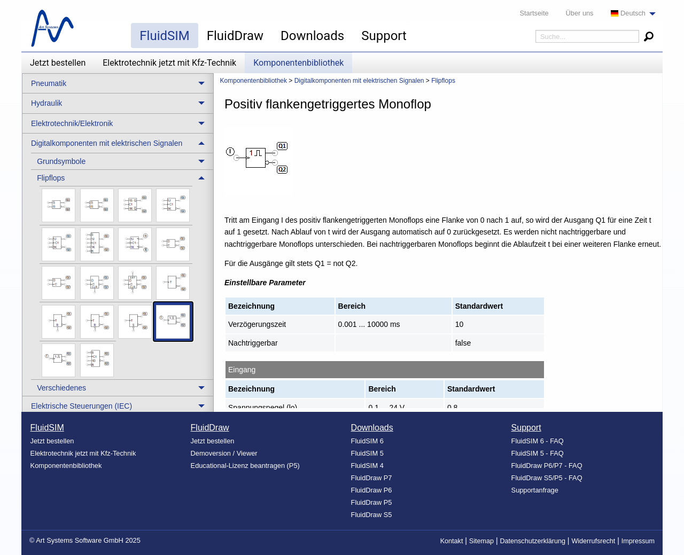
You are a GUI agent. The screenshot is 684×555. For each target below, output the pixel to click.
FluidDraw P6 (371, 490)
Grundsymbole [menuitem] (61, 161)
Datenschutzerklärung (532, 541)
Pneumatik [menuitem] (48, 83)
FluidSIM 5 (367, 453)
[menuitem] (630, 13)
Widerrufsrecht (593, 541)
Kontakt (451, 541)
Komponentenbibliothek (298, 63)
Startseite (534, 13)
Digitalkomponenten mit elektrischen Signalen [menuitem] (106, 143)
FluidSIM (164, 35)
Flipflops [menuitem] (51, 178)
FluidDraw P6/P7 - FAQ (546, 466)
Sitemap (481, 541)
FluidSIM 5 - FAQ (537, 453)
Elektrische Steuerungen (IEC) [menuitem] (81, 406)
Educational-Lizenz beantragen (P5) (245, 466)
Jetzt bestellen (58, 63)
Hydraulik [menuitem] (46, 103)
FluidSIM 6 (367, 441)
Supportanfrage (534, 490)
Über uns (580, 13)
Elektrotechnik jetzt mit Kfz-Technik (169, 63)
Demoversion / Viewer (224, 453)
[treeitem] (122, 161)
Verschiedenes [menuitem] (61, 388)
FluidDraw (235, 35)
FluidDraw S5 (371, 515)
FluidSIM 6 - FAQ (537, 441)
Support (384, 35)
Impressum (638, 541)
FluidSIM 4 (367, 466)
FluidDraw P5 (371, 502)
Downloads (312, 35)
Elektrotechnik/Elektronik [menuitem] (72, 123)
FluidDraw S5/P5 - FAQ (546, 478)
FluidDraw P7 (371, 478)
